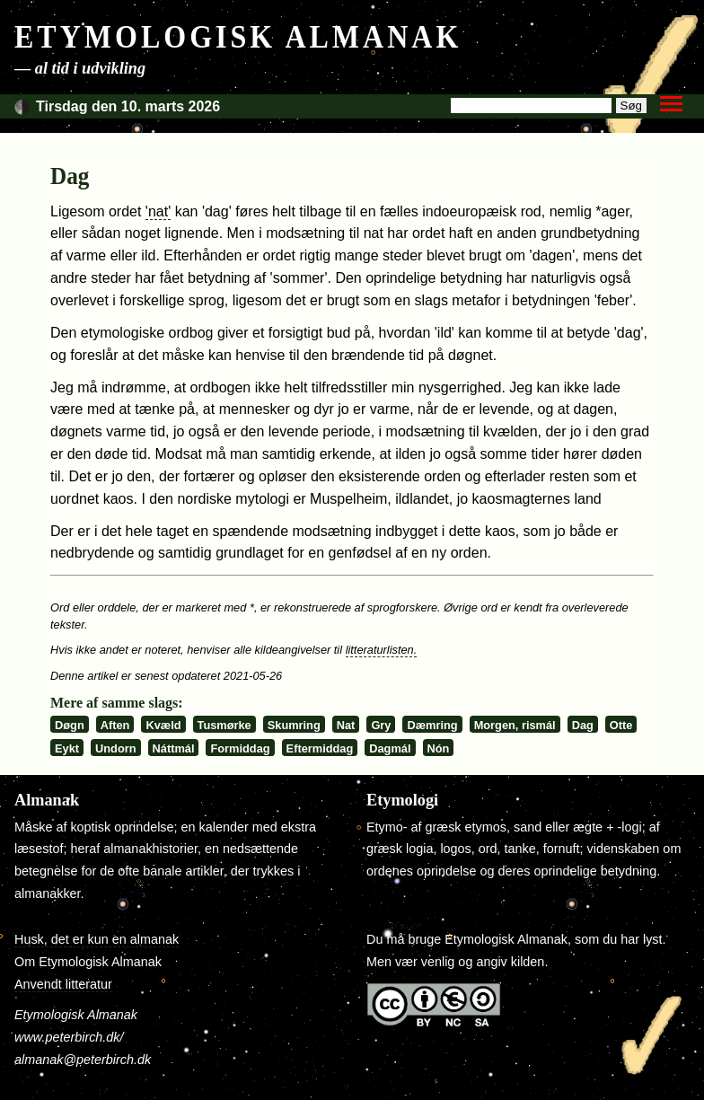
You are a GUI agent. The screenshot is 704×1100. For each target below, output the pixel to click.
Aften (115, 725)
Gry (381, 725)
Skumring (294, 725)
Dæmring (432, 725)
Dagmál (389, 748)
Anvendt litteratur (63, 984)
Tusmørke (224, 725)
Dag (583, 725)
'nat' (158, 211)
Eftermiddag (320, 748)
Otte (621, 725)
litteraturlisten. (382, 649)
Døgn (69, 725)
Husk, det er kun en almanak (96, 939)
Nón (438, 748)
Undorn (115, 748)
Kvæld (162, 725)
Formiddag (239, 748)
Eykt (67, 748)
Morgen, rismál (515, 725)
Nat (346, 725)
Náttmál (174, 748)
